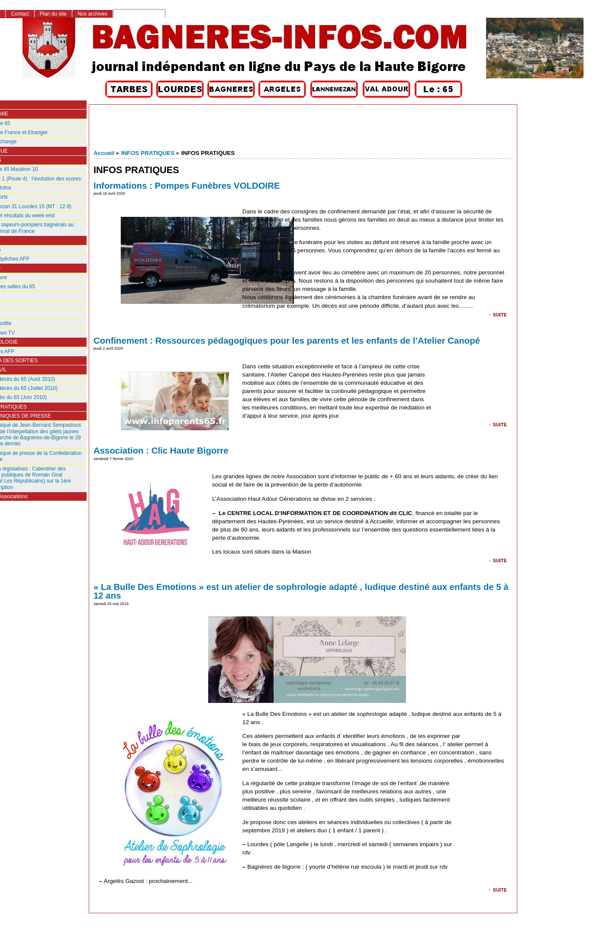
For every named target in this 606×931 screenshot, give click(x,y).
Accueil (103, 153)
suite (500, 314)
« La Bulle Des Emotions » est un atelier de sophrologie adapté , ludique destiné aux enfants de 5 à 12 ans (301, 591)
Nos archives (92, 14)
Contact (20, 14)
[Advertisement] (303, 128)
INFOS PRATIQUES (148, 153)
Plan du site (53, 14)
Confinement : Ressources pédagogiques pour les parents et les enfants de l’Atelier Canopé (286, 340)
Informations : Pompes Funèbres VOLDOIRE (186, 185)
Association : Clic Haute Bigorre (161, 450)
